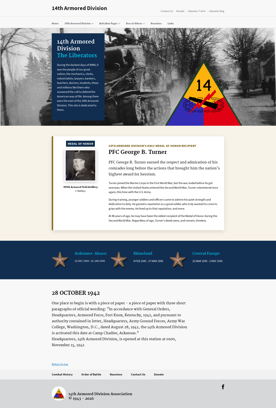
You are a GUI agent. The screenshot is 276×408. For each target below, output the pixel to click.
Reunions (116, 374)
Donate (180, 11)
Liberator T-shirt (196, 11)
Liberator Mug (216, 11)
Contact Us (167, 11)
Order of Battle (91, 374)
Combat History (62, 374)
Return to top (60, 364)
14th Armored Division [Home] (79, 8)
